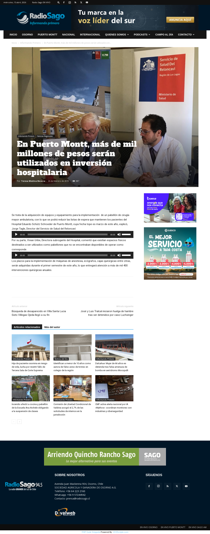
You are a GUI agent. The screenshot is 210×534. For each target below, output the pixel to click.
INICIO (13, 34)
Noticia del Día (61, 359)
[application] (72, 234)
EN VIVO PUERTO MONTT (173, 527)
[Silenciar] (119, 234)
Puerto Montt (47, 34)
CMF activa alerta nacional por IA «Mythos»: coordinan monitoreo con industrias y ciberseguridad (113, 408)
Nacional (68, 34)
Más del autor (52, 327)
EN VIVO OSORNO (149, 527)
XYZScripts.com (120, 532)
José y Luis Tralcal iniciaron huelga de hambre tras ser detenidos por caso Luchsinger (107, 313)
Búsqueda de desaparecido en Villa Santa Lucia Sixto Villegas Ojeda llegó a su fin (39, 313)
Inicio (14, 42)
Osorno (27, 34)
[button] (58, 2)
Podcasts (142, 34)
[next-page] (19, 421)
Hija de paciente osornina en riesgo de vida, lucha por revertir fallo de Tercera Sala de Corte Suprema (29, 367)
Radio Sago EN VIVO (41, 2)
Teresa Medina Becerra (33, 181)
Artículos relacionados (27, 327)
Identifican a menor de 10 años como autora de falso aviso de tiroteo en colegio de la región (72, 367)
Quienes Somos (117, 34)
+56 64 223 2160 (75, 491)
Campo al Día (164, 34)
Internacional (90, 34)
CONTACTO (186, 34)
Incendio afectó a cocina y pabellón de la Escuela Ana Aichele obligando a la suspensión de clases (30, 408)
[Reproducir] (16, 234)
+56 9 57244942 (76, 494)
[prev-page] (14, 421)
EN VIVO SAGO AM (198, 527)
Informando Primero (30, 42)
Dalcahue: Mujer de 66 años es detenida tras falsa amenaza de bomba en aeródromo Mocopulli (111, 367)
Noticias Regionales (45, 136)
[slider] (68, 234)
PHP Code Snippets (91, 532)
